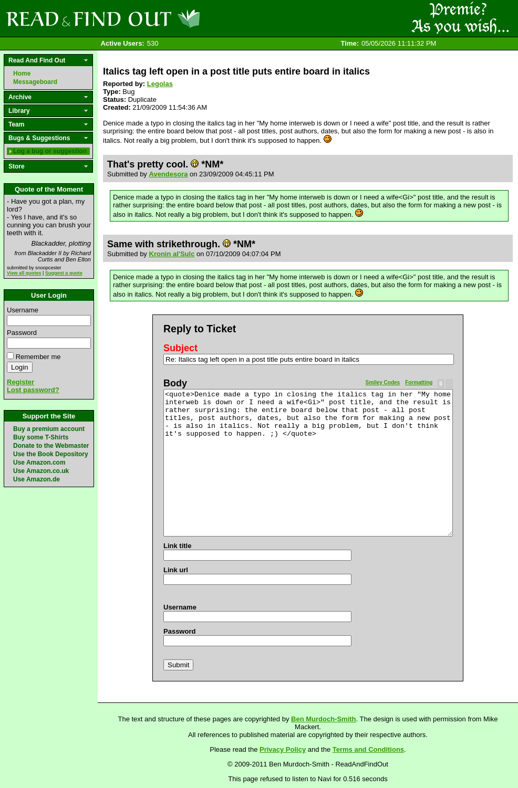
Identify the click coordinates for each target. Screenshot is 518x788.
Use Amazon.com (39, 462)
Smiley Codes (383, 382)
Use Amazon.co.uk (41, 471)
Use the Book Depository (50, 454)
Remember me (38, 357)
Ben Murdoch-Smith (323, 719)
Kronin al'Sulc (172, 254)
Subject (180, 348)
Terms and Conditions (368, 749)
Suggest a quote (63, 273)
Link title (177, 546)
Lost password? (33, 390)
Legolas (160, 84)
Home (21, 73)
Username (22, 310)
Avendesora (168, 174)
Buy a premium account (49, 429)
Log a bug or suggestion (50, 151)
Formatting (418, 382)
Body (175, 383)
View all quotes (24, 273)
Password (22, 333)
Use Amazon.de (36, 479)
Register (20, 382)
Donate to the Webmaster (51, 445)
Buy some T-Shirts (40, 437)
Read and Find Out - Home (158, 18)
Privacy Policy (283, 749)
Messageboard (35, 82)
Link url (175, 570)
